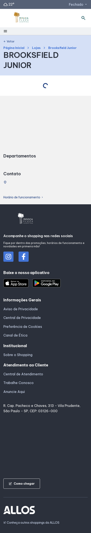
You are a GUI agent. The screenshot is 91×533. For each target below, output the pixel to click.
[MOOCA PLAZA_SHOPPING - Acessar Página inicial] (21, 18)
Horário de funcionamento (23, 197)
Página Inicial (13, 48)
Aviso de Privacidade (20, 309)
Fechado (78, 4)
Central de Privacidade (22, 318)
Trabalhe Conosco (18, 383)
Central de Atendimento (23, 374)
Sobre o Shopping (17, 355)
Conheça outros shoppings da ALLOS (31, 523)
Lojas (36, 48)
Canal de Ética (15, 335)
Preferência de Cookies (22, 326)
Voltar (9, 41)
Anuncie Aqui (14, 392)
